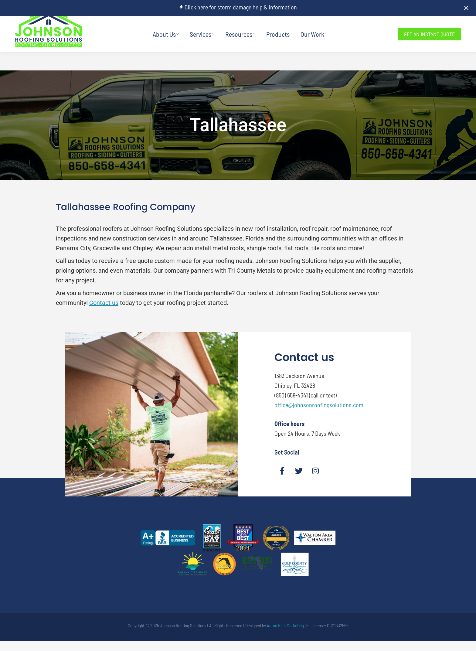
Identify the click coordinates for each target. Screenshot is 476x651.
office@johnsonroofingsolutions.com (318, 404)
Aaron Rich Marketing (285, 625)
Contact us (103, 302)
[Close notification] (466, 8)
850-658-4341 (343, 25)
